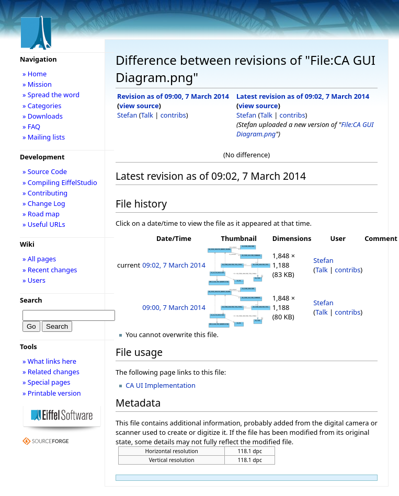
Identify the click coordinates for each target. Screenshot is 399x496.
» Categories (42, 105)
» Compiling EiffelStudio (59, 182)
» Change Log (43, 203)
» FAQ (31, 126)
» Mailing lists (43, 137)
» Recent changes (49, 269)
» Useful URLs (43, 224)
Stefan (127, 115)
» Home (34, 73)
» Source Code (44, 171)
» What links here (49, 361)
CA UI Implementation (161, 385)
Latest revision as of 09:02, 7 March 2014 (302, 96)
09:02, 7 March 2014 (174, 265)
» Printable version (51, 393)
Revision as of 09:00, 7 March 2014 (173, 96)
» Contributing (44, 193)
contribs (173, 115)
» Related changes (50, 371)
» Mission (37, 84)
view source (138, 105)
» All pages (39, 258)
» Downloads (42, 116)
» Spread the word (50, 94)
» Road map (41, 213)
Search (31, 300)
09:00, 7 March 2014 (174, 307)
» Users (33, 280)
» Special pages (46, 382)
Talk (147, 115)
